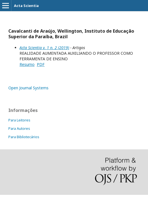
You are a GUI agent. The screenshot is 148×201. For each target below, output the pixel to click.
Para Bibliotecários (23, 136)
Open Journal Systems (28, 87)
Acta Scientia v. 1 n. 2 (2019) (44, 47)
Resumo (27, 64)
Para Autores (19, 128)
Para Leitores (19, 120)
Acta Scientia (26, 5)
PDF (41, 64)
